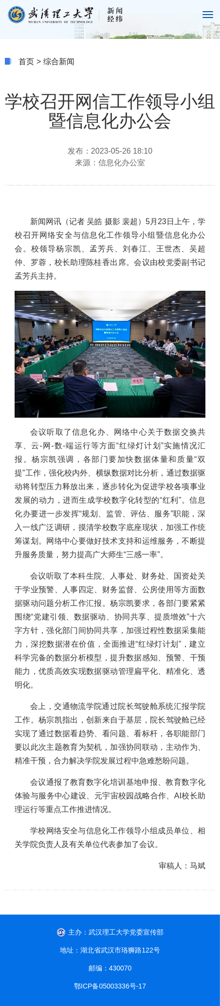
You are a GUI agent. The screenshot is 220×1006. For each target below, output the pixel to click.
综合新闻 (58, 61)
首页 (26, 61)
